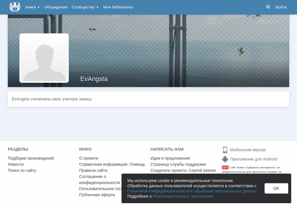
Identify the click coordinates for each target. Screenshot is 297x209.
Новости (15, 164)
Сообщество (85, 7)
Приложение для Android (249, 159)
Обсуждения (55, 7)
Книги (33, 7)
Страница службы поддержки (178, 164)
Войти (281, 7)
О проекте (88, 158)
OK (276, 188)
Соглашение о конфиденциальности (99, 179)
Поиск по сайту (22, 170)
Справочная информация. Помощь (112, 164)
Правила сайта (93, 170)
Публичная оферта (97, 194)
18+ (225, 167)
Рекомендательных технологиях (183, 196)
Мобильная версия (244, 150)
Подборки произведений (31, 158)
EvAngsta (94, 78)
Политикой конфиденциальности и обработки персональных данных (192, 191)
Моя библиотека (118, 7)
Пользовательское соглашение (108, 188)
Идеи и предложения (170, 158)
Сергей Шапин (202, 170)
